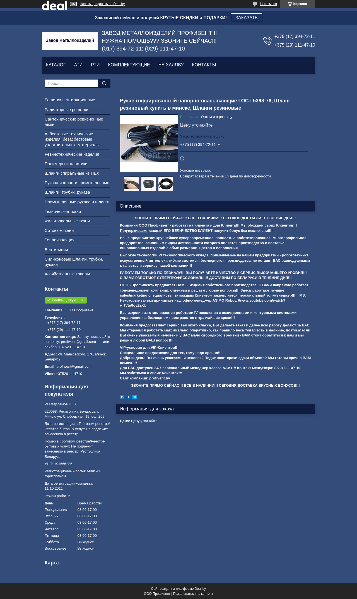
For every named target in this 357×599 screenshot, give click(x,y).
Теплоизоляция (59, 239)
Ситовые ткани (59, 230)
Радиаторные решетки (66, 109)
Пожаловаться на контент (193, 594)
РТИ (95, 64)
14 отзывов (268, 4)
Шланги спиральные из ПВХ (72, 173)
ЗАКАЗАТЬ (246, 17)
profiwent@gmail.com (74, 366)
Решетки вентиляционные (70, 99)
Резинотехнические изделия (72, 154)
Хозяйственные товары (67, 273)
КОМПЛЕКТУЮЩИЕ (129, 64)
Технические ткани (63, 211)
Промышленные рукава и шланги (77, 201)
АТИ (78, 64)
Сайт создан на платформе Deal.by (178, 589)
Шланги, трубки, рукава (67, 192)
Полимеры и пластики (66, 163)
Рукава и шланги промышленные (77, 182)
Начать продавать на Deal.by (102, 4)
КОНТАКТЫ (204, 64)
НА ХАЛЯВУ (171, 64)
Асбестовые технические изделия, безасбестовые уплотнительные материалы (72, 139)
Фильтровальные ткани (67, 220)
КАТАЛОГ (56, 64)
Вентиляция (56, 249)
